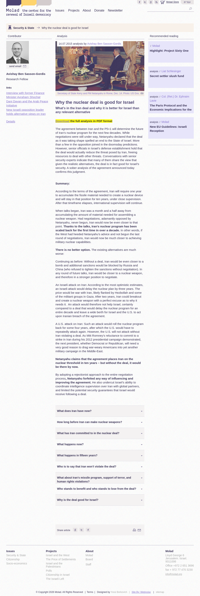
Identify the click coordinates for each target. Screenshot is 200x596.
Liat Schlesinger (171, 71)
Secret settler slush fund (167, 76)
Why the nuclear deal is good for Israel (65, 27)
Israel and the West (57, 555)
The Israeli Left (55, 578)
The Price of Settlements (61, 559)
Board (89, 559)
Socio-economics (16, 563)
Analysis (62, 36)
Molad (156, 45)
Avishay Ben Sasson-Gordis (104, 43)
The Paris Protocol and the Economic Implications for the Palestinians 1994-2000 (171, 109)
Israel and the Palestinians (54, 565)
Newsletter (115, 10)
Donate (99, 10)
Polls (49, 570)
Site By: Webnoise (141, 592)
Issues (59, 10)
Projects (73, 10)
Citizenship (13, 559)
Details (10, 121)
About (87, 10)
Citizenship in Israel (58, 574)
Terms (90, 592)
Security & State (23, 27)
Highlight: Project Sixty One (169, 50)
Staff (88, 564)
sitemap (160, 592)
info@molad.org (173, 574)
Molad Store (172, 2)
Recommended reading (164, 36)
